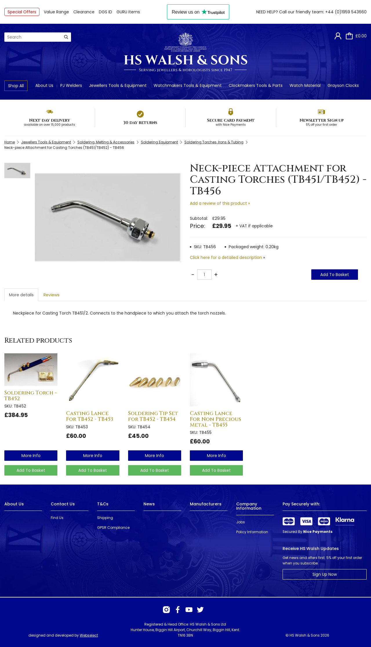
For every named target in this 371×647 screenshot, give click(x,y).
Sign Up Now (324, 574)
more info (31, 455)
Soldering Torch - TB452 (30, 395)
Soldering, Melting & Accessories (105, 142)
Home (9, 142)
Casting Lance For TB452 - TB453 (89, 416)
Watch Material (305, 85)
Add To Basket (334, 274)
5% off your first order (321, 125)
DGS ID (105, 12)
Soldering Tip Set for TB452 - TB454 (153, 416)
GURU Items (128, 12)
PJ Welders (71, 85)
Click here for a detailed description (226, 257)
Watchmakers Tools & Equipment (188, 85)
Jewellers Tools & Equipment (118, 85)
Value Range (56, 12)
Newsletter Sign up (321, 120)
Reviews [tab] (51, 295)
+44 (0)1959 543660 (346, 12)
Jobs (240, 522)
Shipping (105, 517)
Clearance (83, 12)
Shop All (16, 86)
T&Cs (102, 504)
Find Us (57, 517)
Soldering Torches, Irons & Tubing (213, 142)
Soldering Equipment (159, 142)
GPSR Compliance (113, 527)
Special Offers (22, 12)
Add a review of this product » (220, 203)
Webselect (89, 635)
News (149, 504)
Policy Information (252, 531)
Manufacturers (205, 504)
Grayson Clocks (343, 85)
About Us (44, 85)
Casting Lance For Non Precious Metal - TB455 (215, 419)
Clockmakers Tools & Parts (256, 85)
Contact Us (63, 504)
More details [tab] (21, 295)
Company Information (248, 506)
